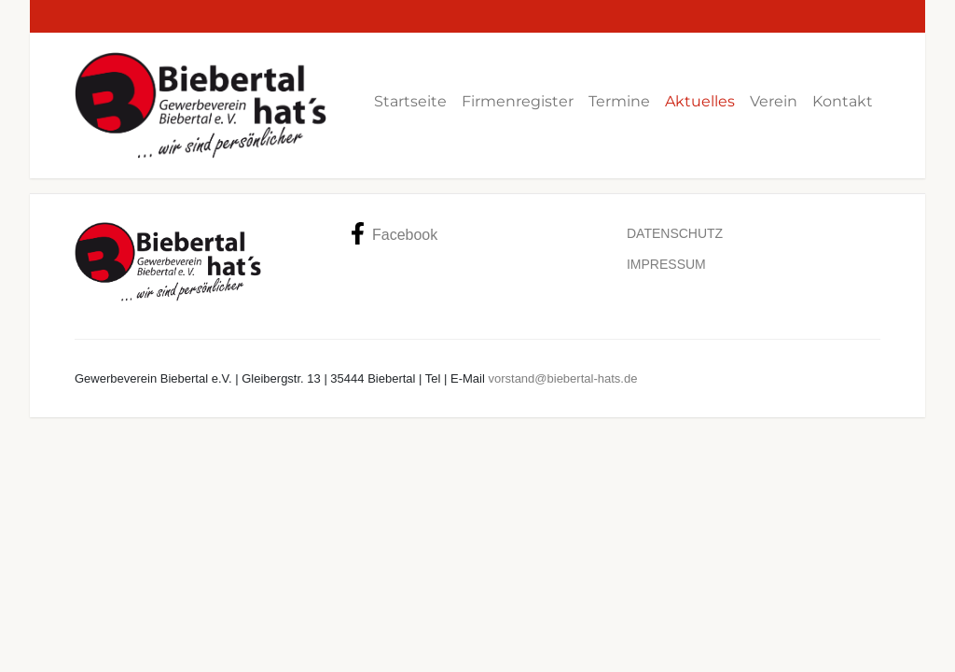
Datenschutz (675, 233)
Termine (619, 101)
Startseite (410, 101)
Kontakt (842, 101)
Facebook (394, 233)
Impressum (666, 264)
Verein (773, 101)
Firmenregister (518, 101)
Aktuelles (700, 101)
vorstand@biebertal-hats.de (562, 378)
